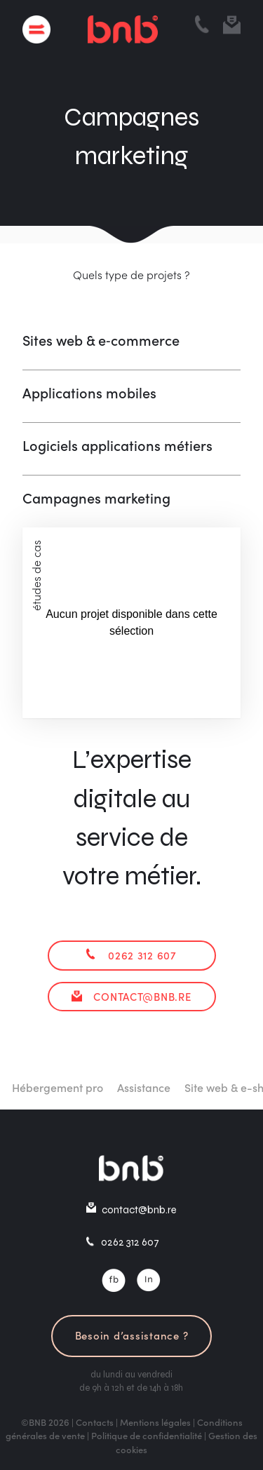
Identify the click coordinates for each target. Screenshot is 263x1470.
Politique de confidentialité (146, 1435)
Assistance (153, 1087)
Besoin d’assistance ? (132, 1335)
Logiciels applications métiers (117, 444)
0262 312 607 (142, 955)
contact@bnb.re (142, 996)
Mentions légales (155, 1422)
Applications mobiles (89, 392)
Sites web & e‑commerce (101, 339)
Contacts (95, 1422)
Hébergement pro (67, 1087)
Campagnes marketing (96, 497)
